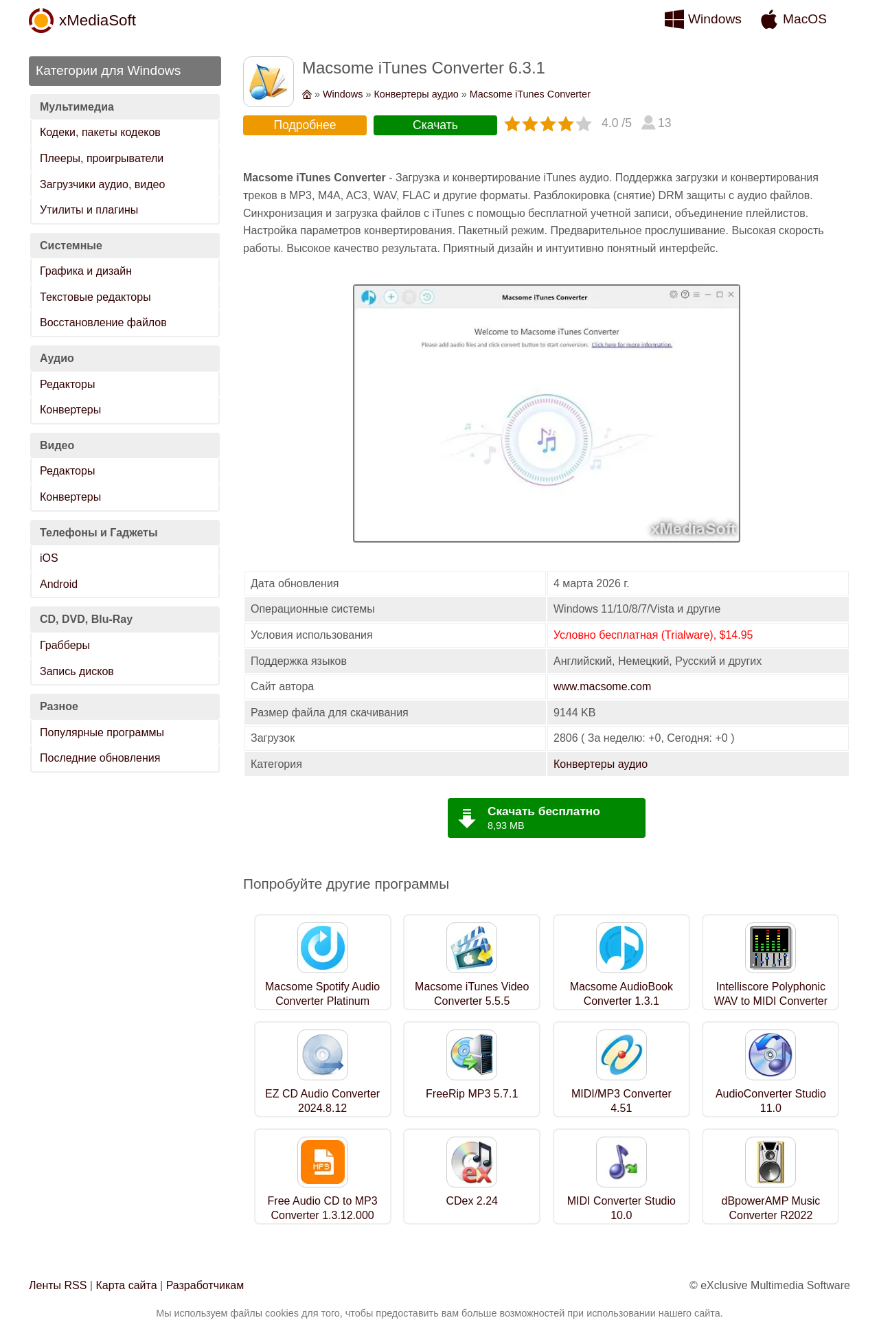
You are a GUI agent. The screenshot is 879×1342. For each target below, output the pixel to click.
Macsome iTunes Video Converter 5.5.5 (472, 994)
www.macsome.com (602, 686)
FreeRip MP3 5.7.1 (472, 1094)
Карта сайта (126, 1285)
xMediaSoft (97, 20)
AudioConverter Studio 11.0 (771, 1101)
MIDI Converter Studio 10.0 (621, 1208)
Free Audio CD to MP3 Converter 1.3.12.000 (323, 1208)
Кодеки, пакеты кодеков (100, 132)
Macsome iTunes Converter (530, 94)
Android (59, 584)
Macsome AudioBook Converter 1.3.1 (621, 994)
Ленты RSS (58, 1285)
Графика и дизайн (86, 271)
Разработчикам (205, 1285)
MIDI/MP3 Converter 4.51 (621, 1101)
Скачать (435, 125)
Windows (715, 19)
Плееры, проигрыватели (101, 158)
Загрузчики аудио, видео (102, 184)
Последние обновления (100, 758)
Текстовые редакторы (95, 297)
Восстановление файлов (103, 322)
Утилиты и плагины (89, 210)
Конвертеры (70, 410)
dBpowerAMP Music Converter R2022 (771, 1208)
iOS (49, 558)
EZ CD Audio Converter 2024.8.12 (322, 1101)
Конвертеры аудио (416, 94)
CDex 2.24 (472, 1201)
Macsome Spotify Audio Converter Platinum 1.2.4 (322, 1001)
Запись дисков (77, 671)
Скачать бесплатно (544, 811)
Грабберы (65, 645)
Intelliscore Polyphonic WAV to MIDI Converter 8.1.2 (770, 1001)
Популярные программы (102, 732)
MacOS (805, 19)
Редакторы (67, 384)
